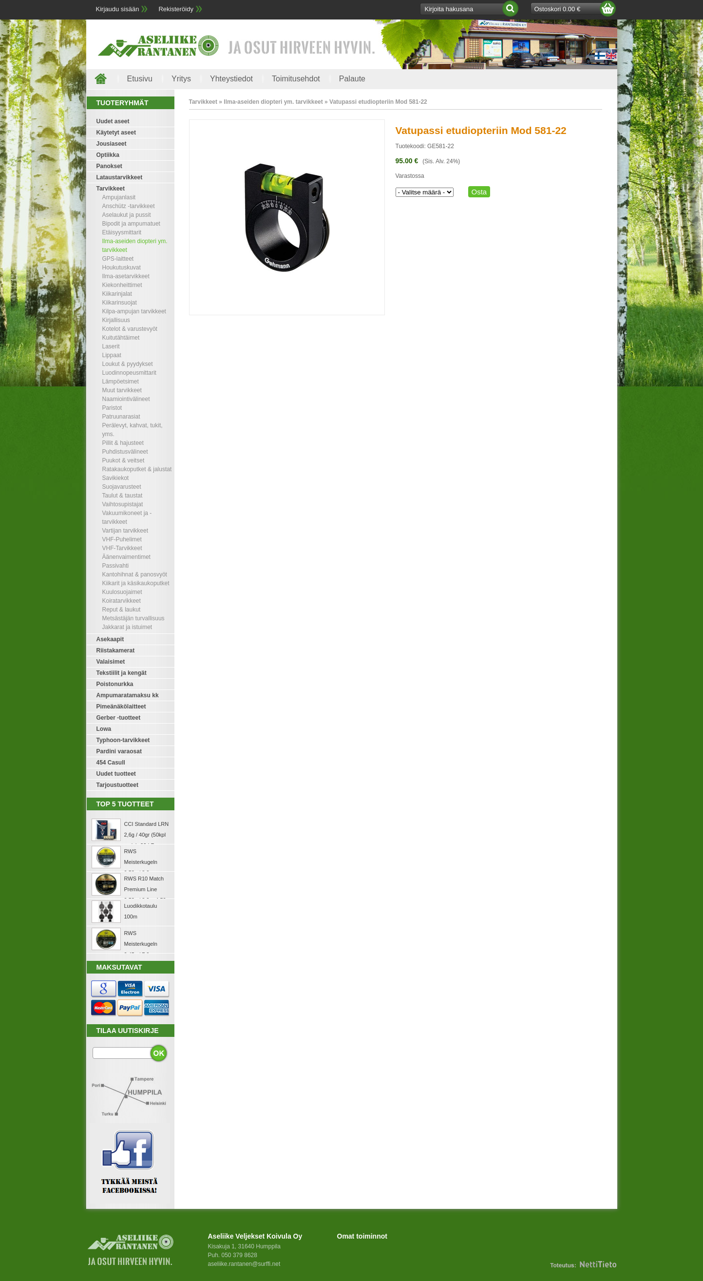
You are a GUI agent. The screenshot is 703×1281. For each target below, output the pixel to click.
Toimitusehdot (296, 79)
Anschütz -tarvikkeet (128, 206)
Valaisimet (110, 661)
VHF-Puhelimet (122, 539)
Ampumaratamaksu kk (127, 695)
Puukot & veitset (123, 460)
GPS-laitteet (118, 258)
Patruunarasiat (121, 416)
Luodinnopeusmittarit (129, 372)
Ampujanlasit (119, 197)
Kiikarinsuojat (119, 302)
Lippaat (111, 355)
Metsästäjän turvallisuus (133, 618)
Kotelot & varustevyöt (129, 328)
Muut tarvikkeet (122, 390)
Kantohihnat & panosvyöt (134, 574)
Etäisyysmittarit (122, 232)
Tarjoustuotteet (117, 785)
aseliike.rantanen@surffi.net (244, 1264)
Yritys (181, 79)
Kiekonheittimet (122, 285)
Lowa (104, 729)
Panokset (109, 166)
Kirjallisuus (116, 320)
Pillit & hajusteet (123, 443)
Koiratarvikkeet (121, 600)
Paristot (112, 407)
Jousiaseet (111, 143)
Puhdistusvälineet (125, 451)
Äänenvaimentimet (126, 557)
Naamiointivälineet (126, 399)
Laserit (111, 346)
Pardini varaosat (119, 751)
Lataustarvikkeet (119, 177)
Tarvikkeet (110, 188)
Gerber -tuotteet (118, 717)
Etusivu (139, 79)
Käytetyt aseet (116, 132)
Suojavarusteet (121, 486)
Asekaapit (110, 639)
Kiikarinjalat (117, 293)
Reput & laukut (121, 609)
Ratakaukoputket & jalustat (137, 469)
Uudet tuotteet (116, 773)
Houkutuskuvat (121, 267)
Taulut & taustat (122, 495)
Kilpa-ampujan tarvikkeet (134, 311)
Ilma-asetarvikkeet (126, 276)
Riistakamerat (115, 650)
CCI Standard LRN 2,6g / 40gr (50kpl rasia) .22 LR (146, 834)
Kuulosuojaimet (122, 592)
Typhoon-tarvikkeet (123, 740)
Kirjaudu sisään (117, 9)
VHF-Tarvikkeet (122, 548)
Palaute (352, 79)
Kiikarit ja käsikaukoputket (136, 583)
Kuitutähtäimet (121, 337)
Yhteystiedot (231, 79)
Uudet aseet (113, 121)
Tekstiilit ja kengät (121, 672)
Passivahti (115, 565)
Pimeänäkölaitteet (121, 706)
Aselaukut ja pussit (126, 214)
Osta (479, 192)
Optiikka (107, 155)
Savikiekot (115, 478)
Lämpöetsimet (120, 381)
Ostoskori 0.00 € (557, 9)
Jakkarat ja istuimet (127, 627)
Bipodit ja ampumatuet (131, 223)
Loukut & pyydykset (127, 364)
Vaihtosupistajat (122, 504)
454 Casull (110, 762)
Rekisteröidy (175, 9)
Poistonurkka (114, 684)
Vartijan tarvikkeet (125, 530)
